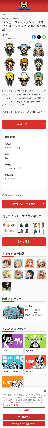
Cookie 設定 (24, 411)
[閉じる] (45, 392)
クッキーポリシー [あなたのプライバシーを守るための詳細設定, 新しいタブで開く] (13, 406)
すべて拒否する (24, 418)
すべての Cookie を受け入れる (24, 425)
